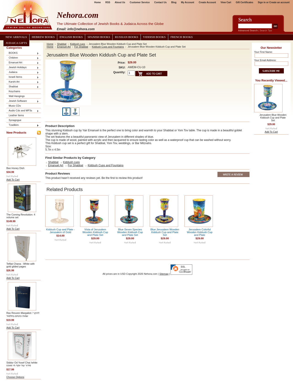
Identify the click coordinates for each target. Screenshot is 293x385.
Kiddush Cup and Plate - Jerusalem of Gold (60, 231)
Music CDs (15, 105)
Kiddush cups (77, 44)
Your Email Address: (265, 60)
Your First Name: (263, 52)
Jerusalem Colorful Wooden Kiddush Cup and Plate (199, 232)
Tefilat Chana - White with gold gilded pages (20, 265)
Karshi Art (22, 82)
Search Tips (266, 30)
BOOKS (22, 53)
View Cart (226, 2)
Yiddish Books (154, 37)
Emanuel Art (22, 63)
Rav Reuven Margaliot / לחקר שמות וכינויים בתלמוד (22, 314)
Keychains (14, 91)
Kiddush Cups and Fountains (108, 46)
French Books (182, 37)
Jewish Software (22, 101)
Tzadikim (22, 125)
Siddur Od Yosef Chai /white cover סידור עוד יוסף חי (21, 364)
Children (22, 58)
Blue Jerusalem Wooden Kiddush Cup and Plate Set (164, 232)
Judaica (22, 72)
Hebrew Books (43, 37)
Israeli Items (22, 77)
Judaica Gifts (16, 43)
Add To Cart (12, 179)
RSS (107, 2)
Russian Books (126, 37)
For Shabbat (81, 46)
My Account (187, 2)
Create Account (207, 2)
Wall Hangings (17, 96)
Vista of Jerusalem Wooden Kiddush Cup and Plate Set (95, 232)
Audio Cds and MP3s (22, 111)
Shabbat (22, 87)
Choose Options (15, 377)
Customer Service (140, 2)
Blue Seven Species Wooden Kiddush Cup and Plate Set (130, 232)
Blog (173, 2)
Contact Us (160, 2)
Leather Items (16, 115)
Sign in (262, 2)
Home (97, 2)
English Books (71, 37)
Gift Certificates (244, 2)
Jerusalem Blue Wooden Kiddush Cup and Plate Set (272, 117)
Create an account (279, 2)
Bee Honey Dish (15, 168)
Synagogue (15, 120)
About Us (120, 2)
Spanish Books (98, 37)
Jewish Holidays (22, 67)
